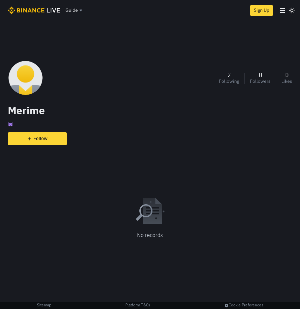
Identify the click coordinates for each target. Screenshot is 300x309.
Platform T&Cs (137, 305)
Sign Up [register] (261, 10)
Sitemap (44, 305)
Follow (37, 138)
